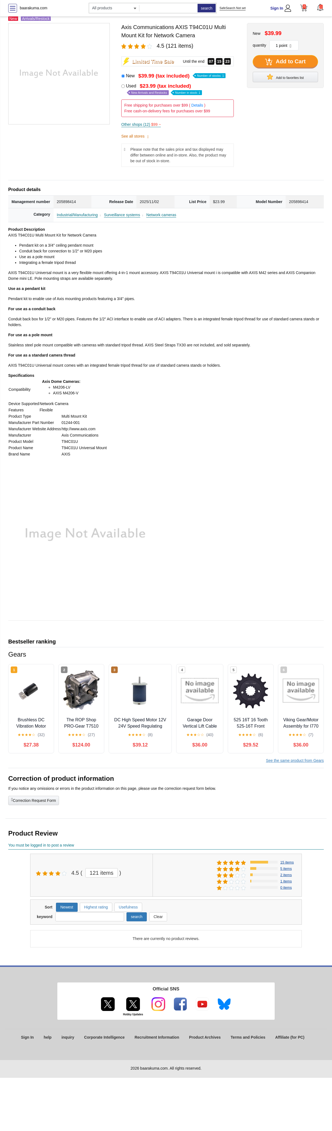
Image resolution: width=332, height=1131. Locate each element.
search (206, 8)
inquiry (67, 1037)
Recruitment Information (156, 1037)
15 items (287, 862)
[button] (320, 7)
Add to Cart (285, 61)
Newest (66, 907)
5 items (286, 869)
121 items (102, 873)
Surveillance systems (122, 215)
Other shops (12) (141, 124)
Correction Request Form (33, 800)
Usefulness (128, 907)
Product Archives (205, 1037)
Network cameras (161, 215)
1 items (286, 881)
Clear (158, 917)
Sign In (276, 8)
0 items (286, 887)
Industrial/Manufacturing (77, 215)
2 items (286, 875)
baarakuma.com (33, 8)
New (176, 76)
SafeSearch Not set (233, 8)
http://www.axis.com (78, 429)
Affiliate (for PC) (290, 1037)
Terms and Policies (247, 1037)
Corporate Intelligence (104, 1037)
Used (164, 89)
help (48, 1037)
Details (197, 105)
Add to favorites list (285, 77)
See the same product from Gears (295, 760)
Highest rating (96, 907)
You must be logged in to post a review (41, 845)
